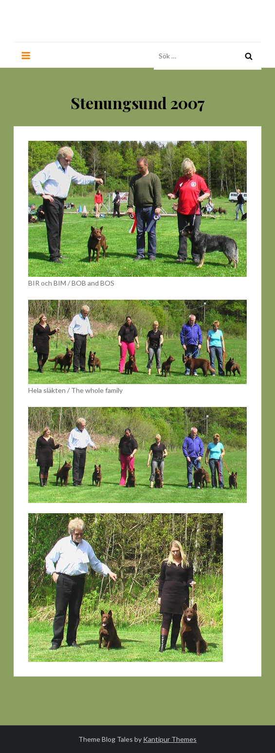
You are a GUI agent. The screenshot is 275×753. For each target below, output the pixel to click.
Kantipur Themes (170, 739)
